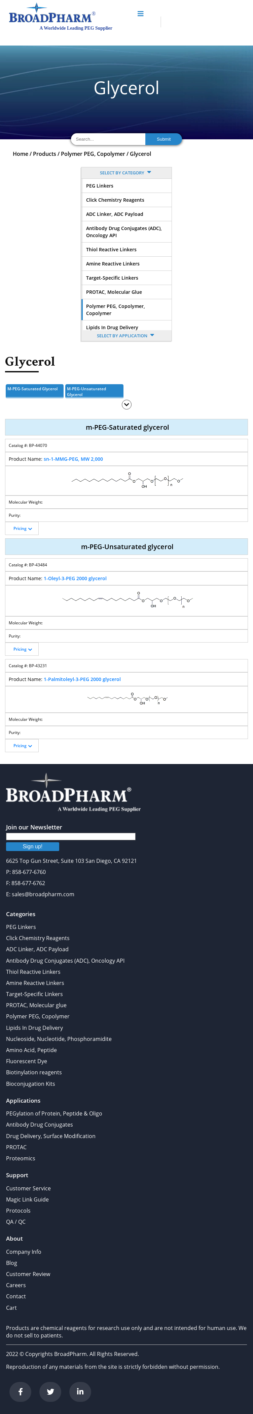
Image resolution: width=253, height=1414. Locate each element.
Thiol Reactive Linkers (111, 249)
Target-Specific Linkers (112, 278)
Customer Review (28, 1274)
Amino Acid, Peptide (31, 1050)
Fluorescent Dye (26, 1061)
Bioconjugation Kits (30, 1083)
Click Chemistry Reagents (115, 200)
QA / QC (16, 1221)
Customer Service (28, 1188)
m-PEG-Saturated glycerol (32, 389)
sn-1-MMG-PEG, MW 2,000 (73, 459)
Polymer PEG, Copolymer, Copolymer (115, 309)
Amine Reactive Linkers (113, 263)
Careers (16, 1285)
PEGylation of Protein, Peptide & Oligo (54, 1113)
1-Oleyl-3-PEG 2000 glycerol (75, 578)
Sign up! (33, 846)
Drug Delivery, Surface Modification (51, 1136)
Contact (16, 1296)
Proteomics (20, 1158)
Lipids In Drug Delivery (112, 327)
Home (20, 154)
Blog (11, 1263)
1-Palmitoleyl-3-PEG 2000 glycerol (82, 679)
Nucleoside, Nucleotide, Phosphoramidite (59, 1039)
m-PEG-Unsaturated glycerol (86, 391)
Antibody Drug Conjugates (39, 1124)
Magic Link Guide (27, 1199)
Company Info (23, 1251)
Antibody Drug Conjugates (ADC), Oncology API (124, 231)
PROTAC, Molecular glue (114, 292)
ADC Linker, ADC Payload (114, 214)
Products (44, 154)
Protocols (18, 1210)
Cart (11, 1307)
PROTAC (16, 1147)
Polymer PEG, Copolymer (93, 154)
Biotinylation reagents (34, 1072)
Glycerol (140, 154)
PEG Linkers (99, 185)
